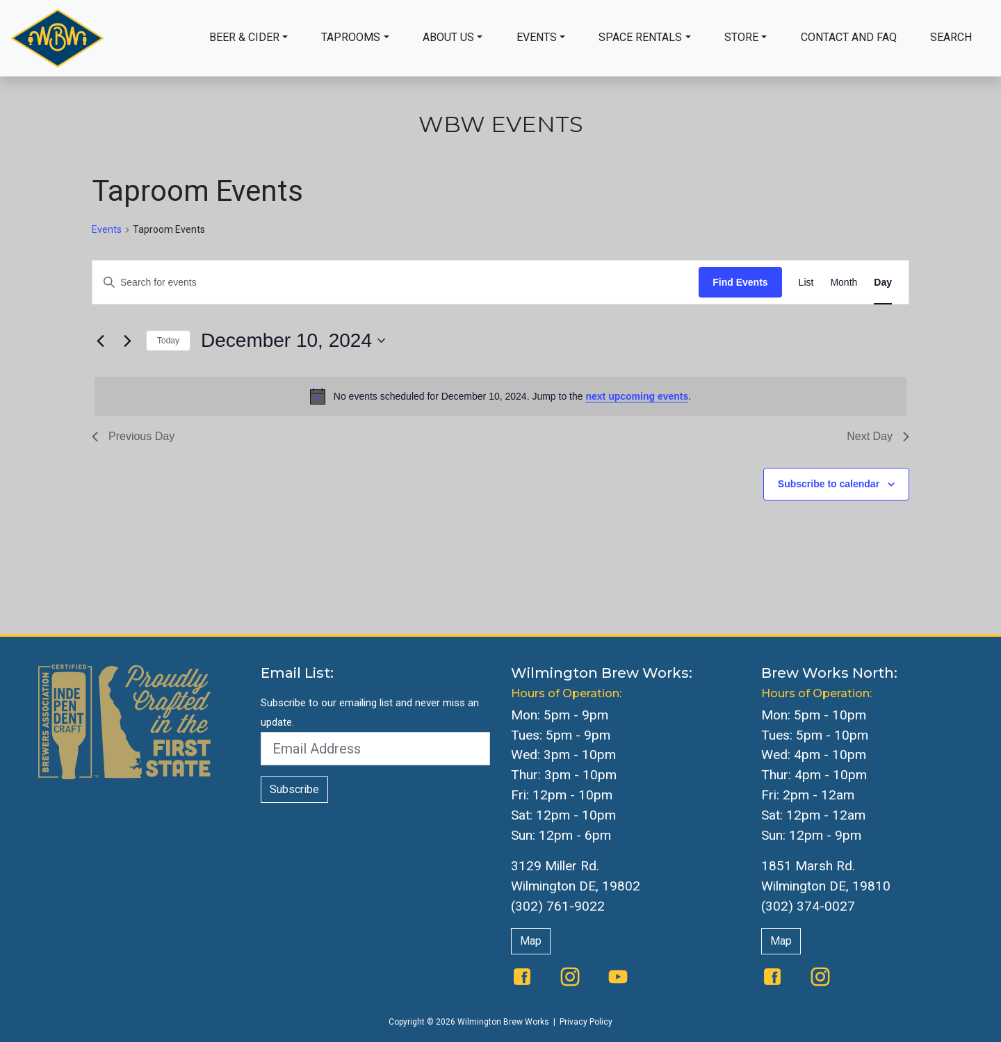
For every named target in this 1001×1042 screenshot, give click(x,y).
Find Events (740, 282)
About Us (448, 37)
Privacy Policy (586, 1022)
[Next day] (127, 340)
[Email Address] (375, 748)
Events (536, 37)
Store (741, 37)
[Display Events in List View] (806, 282)
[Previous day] (100, 340)
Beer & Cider (244, 37)
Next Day (878, 436)
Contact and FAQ (849, 37)
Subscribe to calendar (828, 483)
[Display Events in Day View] (883, 282)
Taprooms (350, 37)
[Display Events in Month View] (843, 282)
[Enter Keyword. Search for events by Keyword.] (395, 282)
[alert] (500, 396)
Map (531, 940)
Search (951, 37)
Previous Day (133, 436)
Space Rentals (640, 37)
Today (168, 340)
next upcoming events (636, 396)
